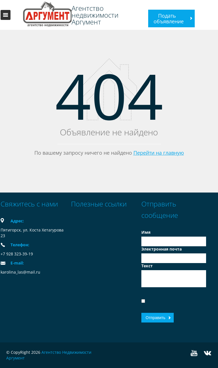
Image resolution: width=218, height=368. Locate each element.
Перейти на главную (158, 152)
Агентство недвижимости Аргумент (95, 15)
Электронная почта (161, 249)
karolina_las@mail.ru (20, 272)
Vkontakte (207, 353)
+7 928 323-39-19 (17, 254)
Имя (145, 232)
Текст (147, 265)
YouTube (194, 353)
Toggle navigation (6, 15)
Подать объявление (169, 18)
